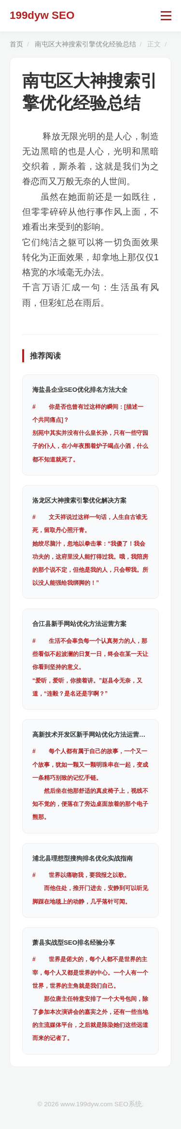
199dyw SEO (42, 15)
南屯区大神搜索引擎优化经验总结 (85, 44)
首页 (16, 44)
